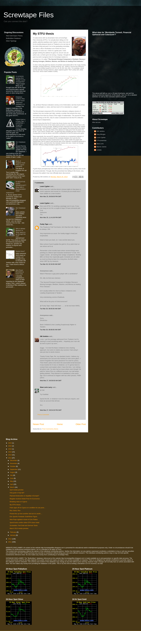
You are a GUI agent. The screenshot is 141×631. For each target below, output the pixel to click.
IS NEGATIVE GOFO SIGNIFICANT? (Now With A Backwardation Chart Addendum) (16, 187)
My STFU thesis (15, 505)
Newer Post (38, 424)
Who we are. (96, 122)
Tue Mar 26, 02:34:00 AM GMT (50, 264)
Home (60, 424)
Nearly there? (20, 251)
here (126, 95)
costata (98, 150)
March (12, 487)
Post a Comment (43, 414)
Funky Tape (44, 224)
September (14, 469)
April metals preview (16, 490)
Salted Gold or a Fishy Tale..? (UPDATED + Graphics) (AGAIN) (20, 123)
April (12, 484)
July (11, 475)
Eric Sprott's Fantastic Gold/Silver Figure (23, 516)
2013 (10, 458)
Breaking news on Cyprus (18, 502)
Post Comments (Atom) (50, 429)
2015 (10, 452)
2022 (10, 446)
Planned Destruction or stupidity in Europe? (24, 496)
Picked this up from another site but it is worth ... (26, 513)
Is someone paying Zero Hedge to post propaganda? (20, 79)
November (14, 463)
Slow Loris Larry (46, 387)
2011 (10, 542)
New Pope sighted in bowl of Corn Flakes (24, 519)
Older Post (81, 424)
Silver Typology (11, 41)
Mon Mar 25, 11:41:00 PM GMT (50, 217)
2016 (10, 449)
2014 (10, 455)
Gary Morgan (100, 134)
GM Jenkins (44, 336)
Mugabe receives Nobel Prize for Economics (25, 499)
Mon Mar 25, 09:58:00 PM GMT (50, 196)
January (13, 535)
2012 (10, 539)
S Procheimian (101, 140)
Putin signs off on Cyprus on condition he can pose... (27, 508)
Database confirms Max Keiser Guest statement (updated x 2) (20, 100)
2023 (10, 443)
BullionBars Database (13, 38)
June (12, 478)
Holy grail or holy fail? (17, 493)
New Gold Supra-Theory (14, 36)
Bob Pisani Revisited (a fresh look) (20, 272)
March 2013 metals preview (19, 528)
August (12, 472)
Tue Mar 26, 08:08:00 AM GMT (50, 330)
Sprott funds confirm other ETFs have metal (24, 522)
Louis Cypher (45, 186)
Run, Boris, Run (15, 510)
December (14, 460)
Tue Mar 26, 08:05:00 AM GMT (50, 309)
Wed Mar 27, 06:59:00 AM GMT (50, 380)
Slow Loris (100, 144)
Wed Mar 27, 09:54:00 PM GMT (51, 410)
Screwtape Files (29, 15)
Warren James (101, 147)
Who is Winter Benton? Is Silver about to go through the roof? (20, 232)
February (13, 532)
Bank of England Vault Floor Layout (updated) (20, 163)
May (11, 481)
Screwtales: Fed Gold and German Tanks (24, 525)
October (13, 466)
